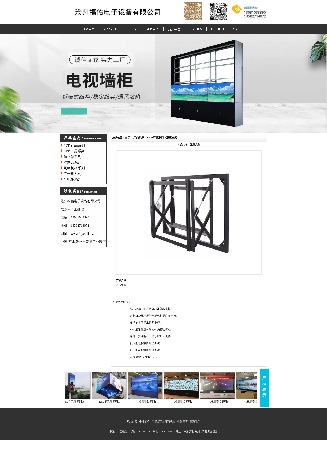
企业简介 (144, 421)
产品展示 (138, 137)
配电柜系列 (72, 179)
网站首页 (132, 421)
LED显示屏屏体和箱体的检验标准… (151, 329)
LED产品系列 (74, 151)
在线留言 (182, 421)
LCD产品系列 (74, 146)
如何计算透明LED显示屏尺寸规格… (151, 336)
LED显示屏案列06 (76, 401)
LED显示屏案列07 (112, 401)
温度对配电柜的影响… (143, 357)
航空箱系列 (72, 157)
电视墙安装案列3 (220, 401)
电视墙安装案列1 (148, 401)
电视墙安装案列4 (256, 401)
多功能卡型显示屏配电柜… (146, 322)
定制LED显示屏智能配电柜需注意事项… (154, 315)
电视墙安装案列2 (184, 401)
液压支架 (171, 137)
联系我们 (195, 421)
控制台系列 (72, 162)
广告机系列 (72, 174)
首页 (127, 137)
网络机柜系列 (74, 168)
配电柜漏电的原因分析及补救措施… (151, 308)
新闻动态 (169, 421)
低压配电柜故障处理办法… (146, 343)
